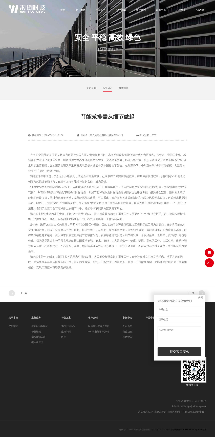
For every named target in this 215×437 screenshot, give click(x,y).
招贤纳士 (201, 11)
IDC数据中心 (68, 326)
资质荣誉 (13, 326)
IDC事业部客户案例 (98, 331)
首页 (62, 11)
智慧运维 (36, 331)
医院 (63, 337)
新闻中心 (161, 11)
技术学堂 (123, 88)
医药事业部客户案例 (98, 326)
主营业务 (101, 11)
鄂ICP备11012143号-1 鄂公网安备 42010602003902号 (174, 429)
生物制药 (66, 331)
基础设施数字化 (39, 326)
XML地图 (202, 429)
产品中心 (181, 11)
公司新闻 (91, 88)
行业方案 (121, 11)
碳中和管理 (37, 342)
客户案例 (141, 11)
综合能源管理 (38, 337)
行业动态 (107, 88)
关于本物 (80, 11)
